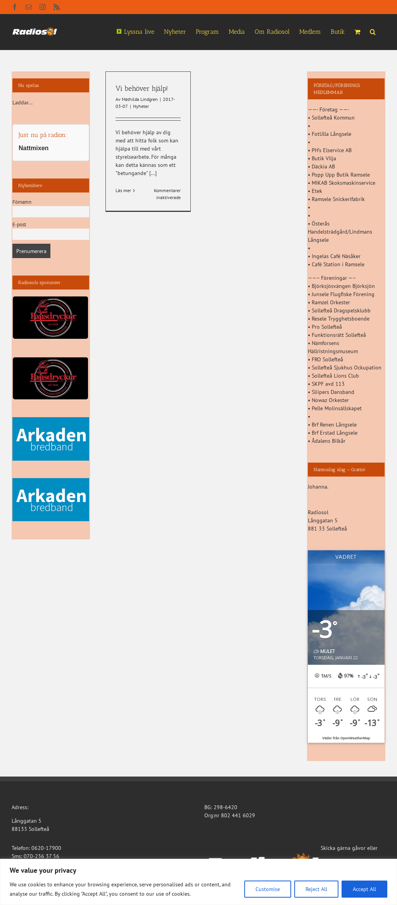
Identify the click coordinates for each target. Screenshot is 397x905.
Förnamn (21, 202)
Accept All (364, 889)
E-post (19, 224)
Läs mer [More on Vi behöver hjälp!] (123, 190)
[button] (373, 31)
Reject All (316, 889)
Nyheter (141, 106)
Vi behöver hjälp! (142, 88)
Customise (267, 889)
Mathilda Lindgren (140, 99)
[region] (198, 882)
